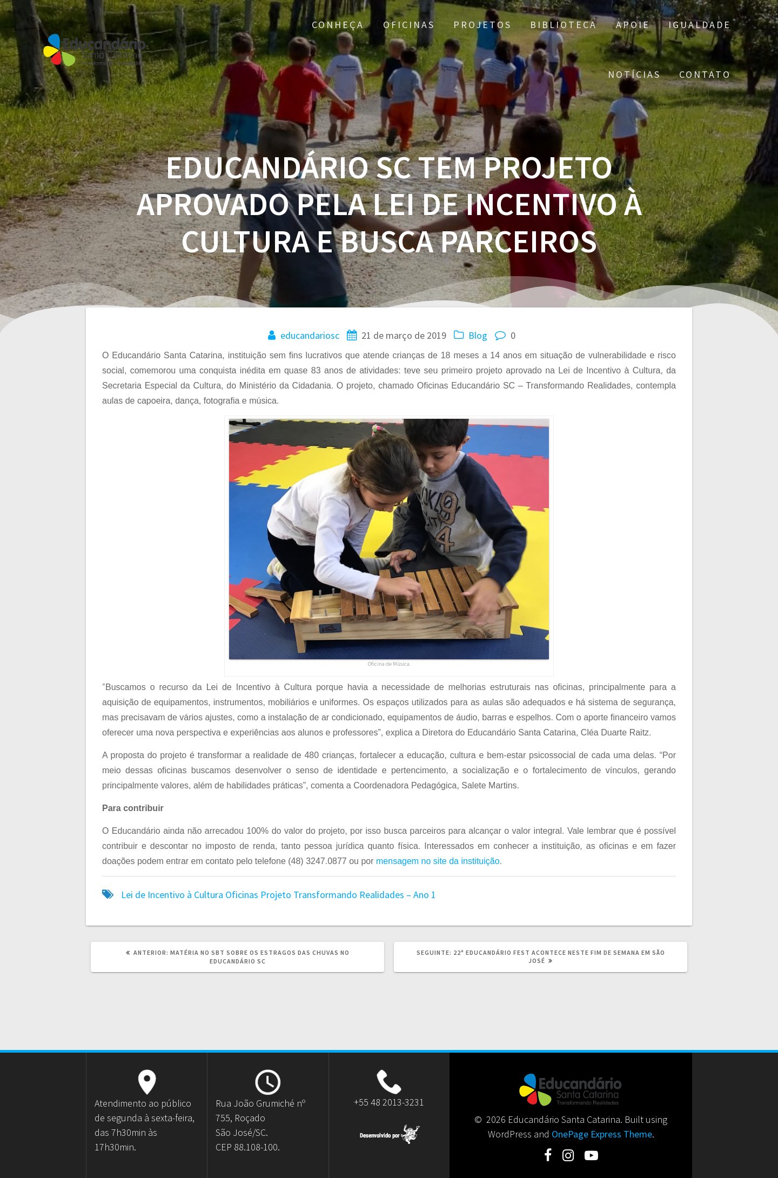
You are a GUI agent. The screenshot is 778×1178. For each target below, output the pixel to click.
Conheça (338, 24)
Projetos (482, 24)
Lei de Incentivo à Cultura (172, 894)
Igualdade (699, 24)
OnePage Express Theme (602, 1134)
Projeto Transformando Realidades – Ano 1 (348, 894)
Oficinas (409, 24)
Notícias (634, 74)
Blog (477, 335)
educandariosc (309, 335)
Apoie (633, 24)
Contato (705, 74)
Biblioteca (563, 24)
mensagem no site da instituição (438, 861)
